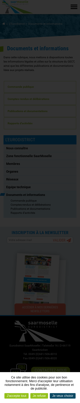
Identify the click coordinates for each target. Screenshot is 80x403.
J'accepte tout (16, 396)
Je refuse (39, 396)
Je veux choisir (62, 396)
